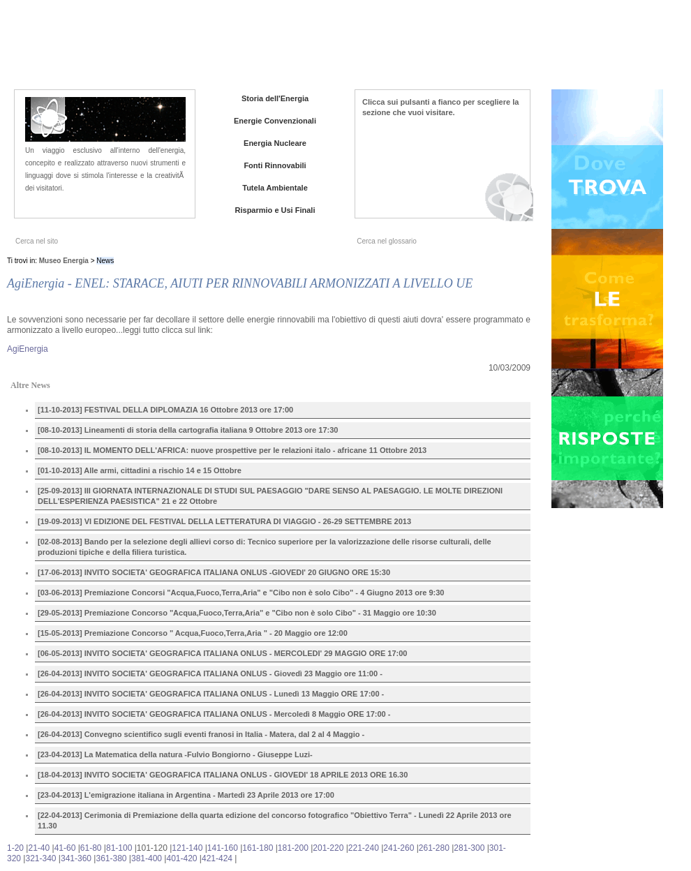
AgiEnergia (27, 349)
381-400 (146, 858)
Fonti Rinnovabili (275, 165)
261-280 (434, 848)
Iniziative (541, 49)
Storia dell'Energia (275, 98)
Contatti (585, 49)
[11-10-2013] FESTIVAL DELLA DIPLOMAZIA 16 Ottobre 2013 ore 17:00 (165, 409)
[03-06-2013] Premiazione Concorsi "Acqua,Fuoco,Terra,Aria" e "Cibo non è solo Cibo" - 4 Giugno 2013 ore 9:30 (241, 592)
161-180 (257, 848)
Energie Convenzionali (275, 121)
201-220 (328, 848)
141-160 (222, 848)
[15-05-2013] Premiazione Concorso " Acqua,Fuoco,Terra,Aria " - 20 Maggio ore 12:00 (193, 633)
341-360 (76, 858)
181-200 (293, 848)
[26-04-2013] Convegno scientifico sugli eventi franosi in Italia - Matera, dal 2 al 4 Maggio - (201, 734)
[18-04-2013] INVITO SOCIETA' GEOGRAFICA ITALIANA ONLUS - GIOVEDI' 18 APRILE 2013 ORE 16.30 (223, 774)
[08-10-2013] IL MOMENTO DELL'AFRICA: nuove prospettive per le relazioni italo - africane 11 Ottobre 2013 (232, 450)
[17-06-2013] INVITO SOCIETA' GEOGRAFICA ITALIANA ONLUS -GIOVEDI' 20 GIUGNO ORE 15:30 (214, 572)
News (501, 49)
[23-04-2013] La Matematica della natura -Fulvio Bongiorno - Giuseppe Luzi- (175, 754)
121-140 (187, 848)
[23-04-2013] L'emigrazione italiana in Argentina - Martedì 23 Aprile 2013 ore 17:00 (186, 795)
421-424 (217, 858)
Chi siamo (458, 49)
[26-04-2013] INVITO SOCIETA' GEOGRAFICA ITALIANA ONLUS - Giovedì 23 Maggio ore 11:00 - (210, 673)
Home (415, 49)
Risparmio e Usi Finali (275, 210)
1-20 (15, 848)
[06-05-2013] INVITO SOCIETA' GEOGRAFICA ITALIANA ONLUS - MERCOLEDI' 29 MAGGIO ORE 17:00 (222, 653)
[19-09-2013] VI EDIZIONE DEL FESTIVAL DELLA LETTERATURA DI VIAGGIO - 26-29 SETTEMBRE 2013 (224, 521)
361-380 (111, 858)
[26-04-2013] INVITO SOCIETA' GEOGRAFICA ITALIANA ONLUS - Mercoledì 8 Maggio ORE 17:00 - (214, 714)
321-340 (40, 858)
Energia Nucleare (275, 143)
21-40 (39, 848)
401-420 (181, 858)
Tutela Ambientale (275, 188)
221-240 (363, 848)
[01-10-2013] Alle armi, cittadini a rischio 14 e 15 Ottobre (140, 470)
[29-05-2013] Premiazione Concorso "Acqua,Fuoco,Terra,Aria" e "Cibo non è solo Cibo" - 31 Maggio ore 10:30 (237, 613)
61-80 (91, 848)
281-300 (469, 848)
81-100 (119, 848)
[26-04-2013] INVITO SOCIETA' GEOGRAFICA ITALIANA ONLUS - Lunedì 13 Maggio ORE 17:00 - (211, 694)
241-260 (398, 848)
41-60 (65, 848)
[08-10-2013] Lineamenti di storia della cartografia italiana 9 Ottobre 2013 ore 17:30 (188, 430)
